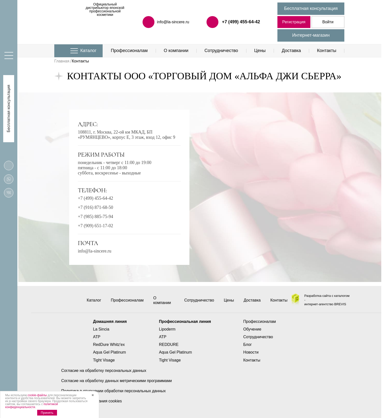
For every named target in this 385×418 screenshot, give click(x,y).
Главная (61, 61)
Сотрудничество (221, 50)
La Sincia (101, 329)
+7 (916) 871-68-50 (95, 207)
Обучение (252, 329)
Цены (260, 50)
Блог (247, 344)
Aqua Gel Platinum (109, 352)
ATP (96, 337)
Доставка (291, 50)
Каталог (88, 50)
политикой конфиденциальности (31, 405)
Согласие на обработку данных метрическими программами (116, 381)
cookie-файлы (37, 395)
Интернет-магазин (310, 35)
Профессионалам (129, 50)
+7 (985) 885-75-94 (95, 216)
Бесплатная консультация (311, 8)
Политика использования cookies (91, 401)
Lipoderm (167, 329)
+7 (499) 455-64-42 (241, 21)
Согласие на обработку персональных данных (104, 370)
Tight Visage (104, 360)
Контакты (326, 50)
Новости (251, 352)
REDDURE (168, 344)
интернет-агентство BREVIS (325, 304)
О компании (176, 50)
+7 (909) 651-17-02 (95, 225)
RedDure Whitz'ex (108, 344)
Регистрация (293, 22)
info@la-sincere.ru (94, 251)
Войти (327, 22)
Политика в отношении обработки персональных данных (113, 391)
